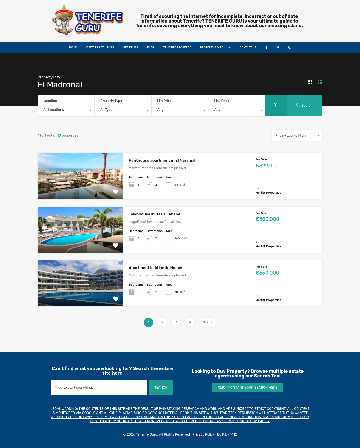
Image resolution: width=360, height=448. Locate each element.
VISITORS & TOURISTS (100, 47)
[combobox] (66, 110)
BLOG (150, 47)
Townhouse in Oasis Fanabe (154, 214)
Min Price (164, 101)
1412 (233, 434)
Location (50, 101)
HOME (73, 47)
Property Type (111, 101)
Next (207, 322)
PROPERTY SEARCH (215, 47)
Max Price (221, 101)
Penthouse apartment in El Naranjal (162, 160)
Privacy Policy (203, 434)
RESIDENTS (130, 47)
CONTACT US (248, 47)
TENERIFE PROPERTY (177, 47)
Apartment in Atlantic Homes (156, 267)
